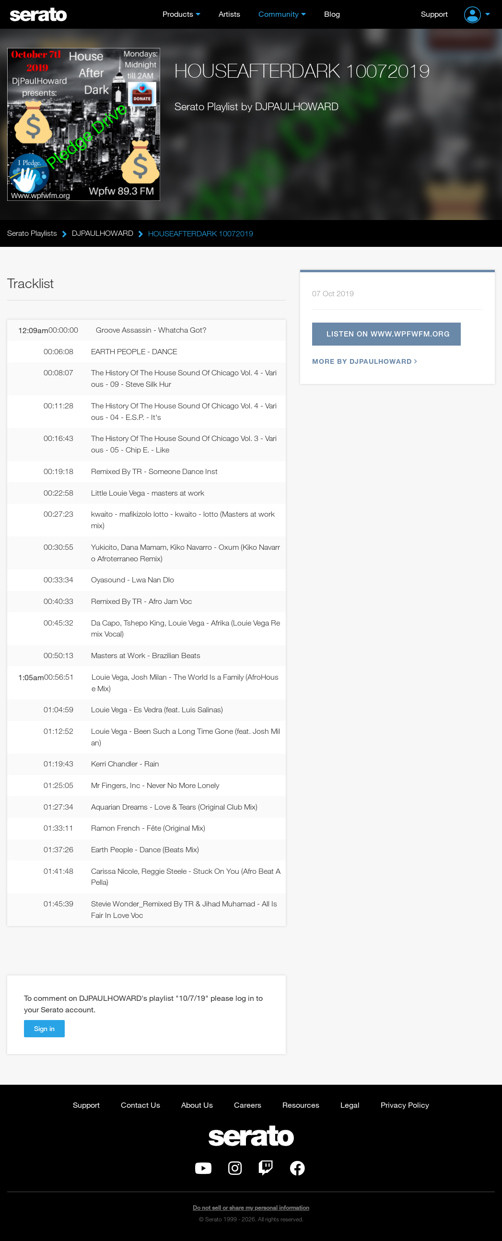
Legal (350, 1106)
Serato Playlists (32, 233)
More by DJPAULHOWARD (363, 362)
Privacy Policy (405, 1106)
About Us (197, 1106)
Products (178, 13)
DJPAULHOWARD (102, 233)
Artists (229, 13)
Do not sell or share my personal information (251, 1209)
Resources (300, 1106)
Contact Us (140, 1106)
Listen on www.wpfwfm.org (388, 334)
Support (434, 13)
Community (278, 13)
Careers (247, 1106)
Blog (332, 13)
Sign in (44, 1030)
